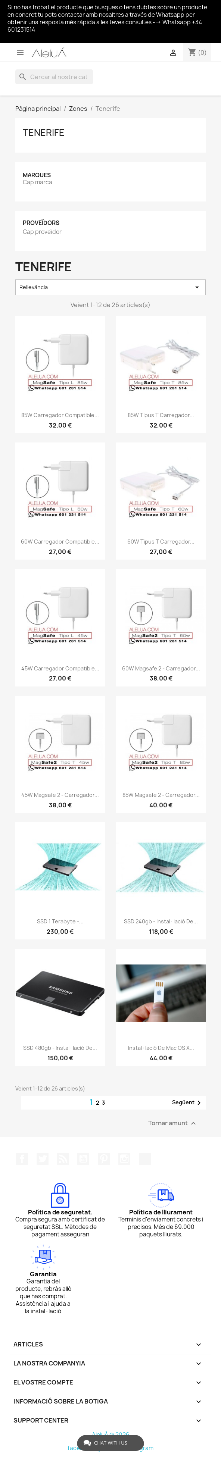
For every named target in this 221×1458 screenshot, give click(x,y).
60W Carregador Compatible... (60, 541)
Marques (37, 175)
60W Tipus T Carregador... (160, 541)
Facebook (22, 1159)
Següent (187, 1102)
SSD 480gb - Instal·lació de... (60, 1047)
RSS (63, 1159)
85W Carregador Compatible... (60, 415)
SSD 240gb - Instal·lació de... (161, 921)
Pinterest (104, 1159)
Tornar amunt (173, 1123)
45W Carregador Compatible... (60, 668)
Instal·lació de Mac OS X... (161, 1047)
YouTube (83, 1159)
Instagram (124, 1159)
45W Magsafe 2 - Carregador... (60, 794)
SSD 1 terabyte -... (60, 921)
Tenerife (44, 132)
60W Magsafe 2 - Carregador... (161, 668)
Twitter (43, 1159)
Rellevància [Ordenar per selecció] (110, 287)
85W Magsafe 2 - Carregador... (161, 794)
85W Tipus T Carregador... (161, 415)
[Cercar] (54, 76)
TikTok (145, 1159)
